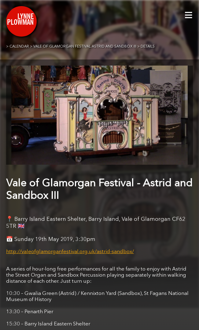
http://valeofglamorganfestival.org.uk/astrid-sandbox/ (70, 251)
